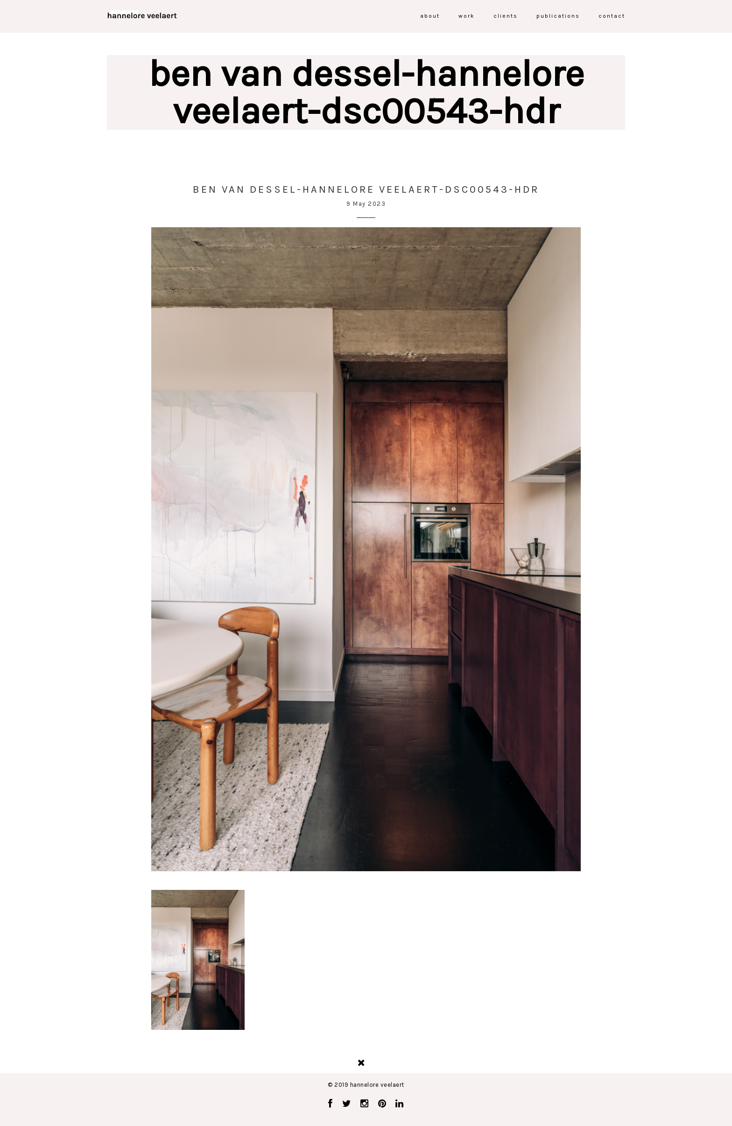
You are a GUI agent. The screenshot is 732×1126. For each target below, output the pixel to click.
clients (505, 16)
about (430, 16)
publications (558, 16)
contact (611, 16)
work (466, 16)
